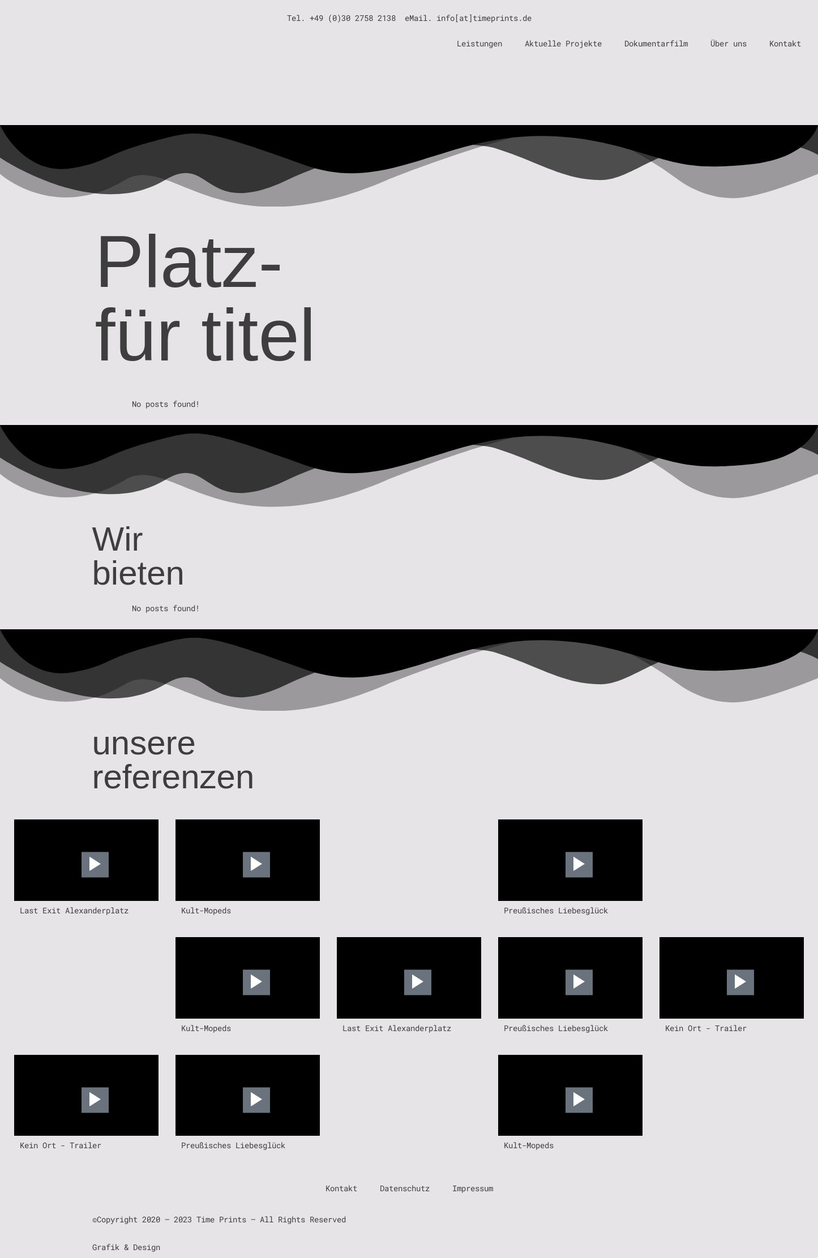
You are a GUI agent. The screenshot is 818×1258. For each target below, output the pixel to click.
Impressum (472, 1188)
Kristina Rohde (196, 1247)
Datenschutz (405, 1188)
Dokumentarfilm (656, 43)
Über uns (728, 43)
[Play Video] (95, 865)
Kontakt (785, 43)
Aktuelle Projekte (563, 43)
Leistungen (479, 43)
